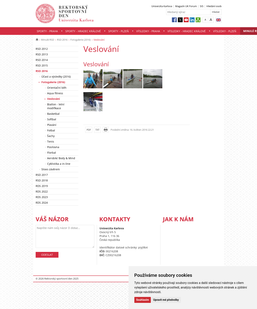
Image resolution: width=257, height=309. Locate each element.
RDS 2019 (42, 186)
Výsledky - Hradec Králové (187, 31)
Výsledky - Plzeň (224, 31)
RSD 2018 (42, 180)
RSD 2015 (42, 65)
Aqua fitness (55, 93)
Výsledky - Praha (148, 31)
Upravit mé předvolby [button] (166, 299)
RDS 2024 (42, 202)
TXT (97, 129)
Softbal (51, 119)
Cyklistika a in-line (58, 164)
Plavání (51, 125)
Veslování (53, 99)
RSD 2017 (42, 175)
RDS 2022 (42, 191)
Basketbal (53, 114)
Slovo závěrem (50, 169)
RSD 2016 (62, 39)
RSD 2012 (42, 49)
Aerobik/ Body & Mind (61, 158)
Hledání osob (214, 6)
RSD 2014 (42, 60)
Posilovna (53, 147)
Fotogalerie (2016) (80, 39)
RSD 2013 (42, 54)
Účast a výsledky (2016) (56, 76)
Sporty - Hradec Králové (83, 31)
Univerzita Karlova (161, 6)
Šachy (51, 136)
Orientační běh (57, 87)
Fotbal (51, 130)
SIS (201, 6)
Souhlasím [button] (142, 299)
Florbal (51, 152)
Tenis (50, 141)
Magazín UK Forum (186, 6)
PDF (89, 129)
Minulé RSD (47, 39)
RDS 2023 (42, 197)
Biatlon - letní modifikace (55, 106)
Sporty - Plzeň (118, 31)
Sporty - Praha (47, 31)
